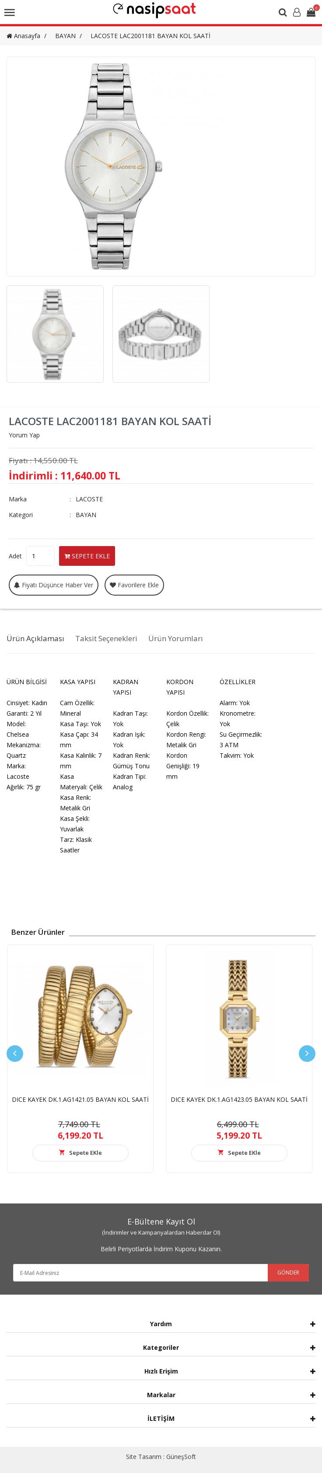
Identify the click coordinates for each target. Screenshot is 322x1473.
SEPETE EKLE (87, 556)
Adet (15, 556)
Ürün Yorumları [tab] (175, 638)
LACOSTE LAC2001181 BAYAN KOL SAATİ (150, 36)
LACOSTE (89, 499)
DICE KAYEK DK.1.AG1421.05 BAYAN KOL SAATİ (80, 1099)
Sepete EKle (85, 1153)
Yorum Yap (24, 435)
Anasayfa (23, 36)
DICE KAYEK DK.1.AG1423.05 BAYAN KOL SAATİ (239, 1099)
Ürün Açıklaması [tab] (35, 638)
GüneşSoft (181, 1456)
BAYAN (65, 36)
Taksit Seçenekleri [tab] (106, 638)
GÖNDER (288, 1272)
